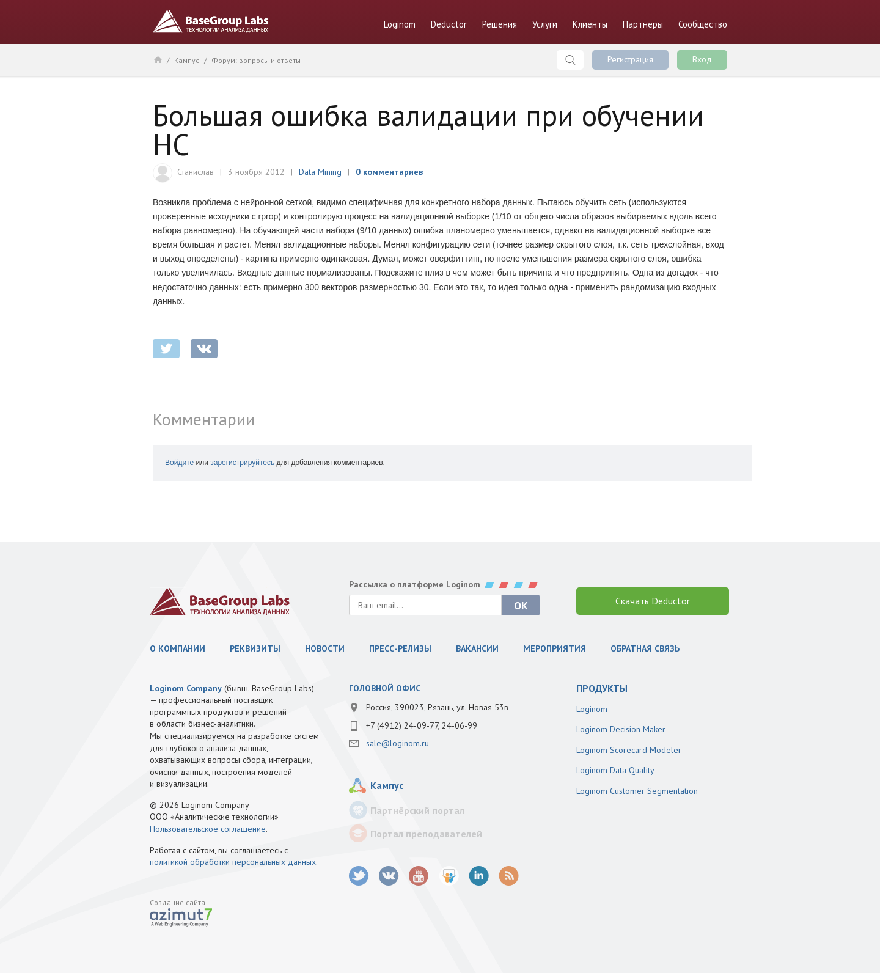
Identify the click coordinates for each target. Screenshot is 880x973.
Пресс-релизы (400, 648)
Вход (702, 59)
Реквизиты (255, 648)
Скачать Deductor (652, 601)
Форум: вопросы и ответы (256, 60)
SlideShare (449, 876)
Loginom (400, 24)
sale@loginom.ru (397, 743)
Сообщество (702, 24)
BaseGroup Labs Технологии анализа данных (211, 21)
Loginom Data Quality (615, 770)
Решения (499, 24)
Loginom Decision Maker (621, 729)
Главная (157, 59)
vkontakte (204, 348)
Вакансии (477, 648)
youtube (419, 876)
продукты (602, 688)
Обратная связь (645, 648)
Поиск (570, 60)
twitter (166, 348)
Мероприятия (554, 648)
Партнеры (643, 24)
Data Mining (320, 171)
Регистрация (630, 59)
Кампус (186, 60)
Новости (325, 648)
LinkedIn (479, 876)
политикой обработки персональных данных (233, 861)
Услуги (544, 24)
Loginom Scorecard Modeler (628, 749)
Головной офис (384, 688)
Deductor (449, 24)
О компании (177, 648)
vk (389, 876)
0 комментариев (389, 171)
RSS (509, 876)
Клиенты (590, 24)
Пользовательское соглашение (208, 828)
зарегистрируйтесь (242, 462)
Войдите (179, 462)
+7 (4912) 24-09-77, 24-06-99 (421, 725)
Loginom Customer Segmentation (637, 790)
